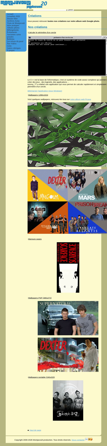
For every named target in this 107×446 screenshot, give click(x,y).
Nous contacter (78, 440)
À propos (11, 50)
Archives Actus (13, 21)
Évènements (12, 32)
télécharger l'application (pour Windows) (45, 91)
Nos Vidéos (11, 43)
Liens (9, 46)
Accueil (10, 14)
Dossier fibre (12, 19)
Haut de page (34, 430)
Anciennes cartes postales (14, 35)
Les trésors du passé (15, 41)
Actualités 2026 (13, 16)
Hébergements (13, 30)
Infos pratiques (13, 25)
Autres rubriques (14, 48)
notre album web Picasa (80, 99)
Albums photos (13, 28)
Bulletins (10, 39)
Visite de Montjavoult (16, 23)
